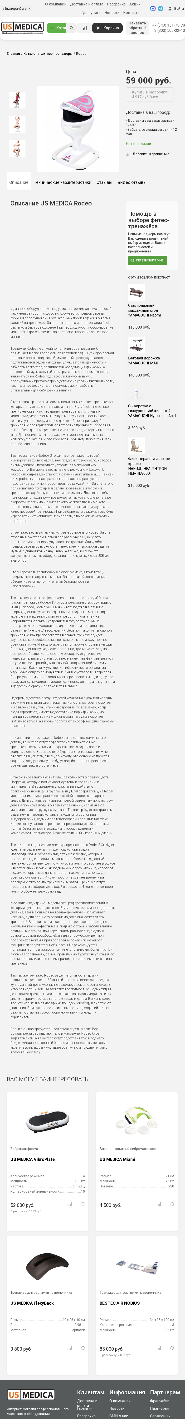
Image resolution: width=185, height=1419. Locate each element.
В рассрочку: (26, 1211)
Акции (135, 4)
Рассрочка (116, 4)
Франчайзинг (161, 1401)
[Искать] (71, 28)
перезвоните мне (147, 260)
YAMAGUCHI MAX (152, 360)
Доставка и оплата (86, 4)
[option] (17, 100)
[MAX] (153, 8)
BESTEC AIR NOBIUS (120, 1303)
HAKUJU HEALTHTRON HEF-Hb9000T (152, 466)
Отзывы (104, 182)
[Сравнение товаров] (85, 28)
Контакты (132, 12)
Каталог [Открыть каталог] (60, 28)
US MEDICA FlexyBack (32, 1303)
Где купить (91, 12)
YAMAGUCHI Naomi (152, 310)
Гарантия (84, 1408)
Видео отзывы (132, 182)
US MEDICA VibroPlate (32, 1159)
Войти (175, 8)
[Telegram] (160, 8)
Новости (111, 12)
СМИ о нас (118, 1416)
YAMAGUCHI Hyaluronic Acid (152, 411)
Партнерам (160, 1408)
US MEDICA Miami (117, 1159)
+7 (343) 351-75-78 (168, 25)
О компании (55, 4)
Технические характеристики (62, 182)
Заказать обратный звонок (137, 28)
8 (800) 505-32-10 (169, 30)
